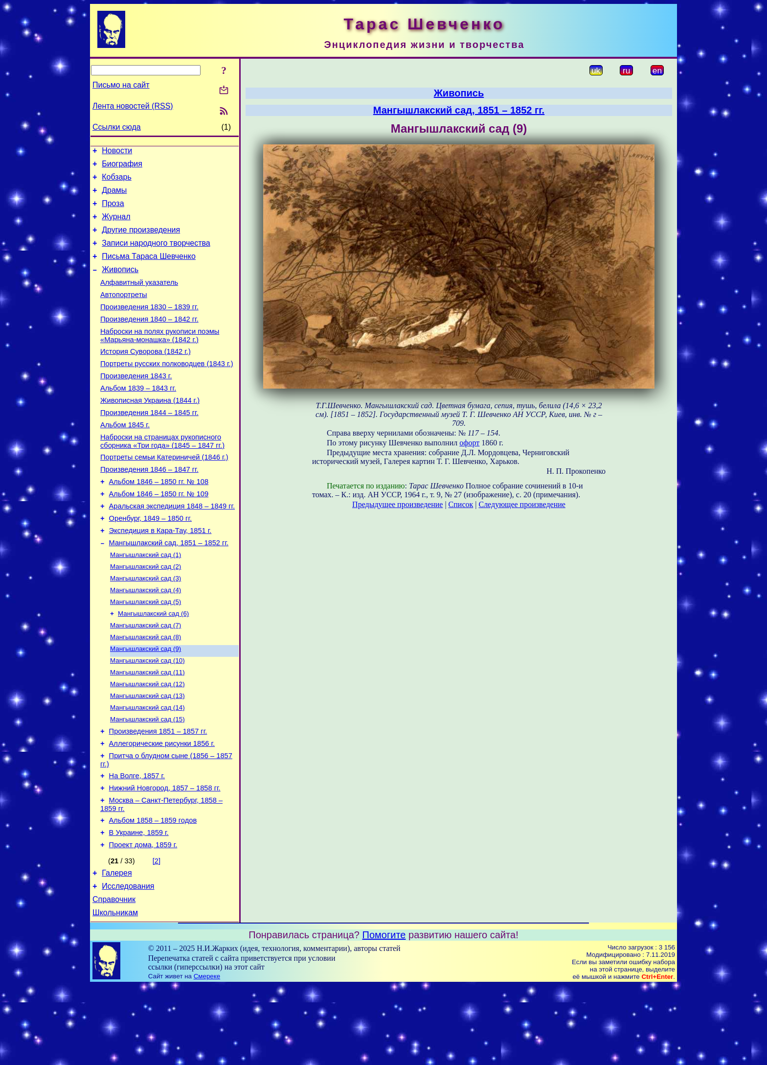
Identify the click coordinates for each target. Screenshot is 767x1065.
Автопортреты (123, 312)
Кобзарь (117, 181)
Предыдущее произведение (397, 504)
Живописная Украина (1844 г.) (150, 430)
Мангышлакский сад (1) (145, 601)
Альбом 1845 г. (125, 457)
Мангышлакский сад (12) (147, 741)
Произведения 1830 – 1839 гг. (149, 326)
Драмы (114, 196)
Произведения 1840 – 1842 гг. (149, 340)
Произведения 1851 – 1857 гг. (158, 793)
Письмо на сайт (120, 85)
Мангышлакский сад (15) (147, 779)
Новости (117, 152)
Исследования (128, 962)
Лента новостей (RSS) (132, 106)
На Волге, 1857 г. (137, 842)
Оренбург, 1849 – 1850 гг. (150, 561)
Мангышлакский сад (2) (145, 614)
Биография (122, 166)
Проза (113, 211)
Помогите (384, 1014)
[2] (156, 934)
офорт (469, 443)
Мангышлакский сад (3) (145, 626)
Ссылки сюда (116, 127)
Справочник (113, 977)
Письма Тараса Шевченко (149, 269)
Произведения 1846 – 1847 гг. (149, 506)
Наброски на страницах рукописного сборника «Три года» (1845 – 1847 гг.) (162, 475)
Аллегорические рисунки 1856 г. (162, 806)
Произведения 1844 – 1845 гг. (149, 443)
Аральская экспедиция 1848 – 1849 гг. (172, 547)
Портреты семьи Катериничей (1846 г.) (164, 492)
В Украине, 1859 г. (139, 904)
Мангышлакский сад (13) (147, 754)
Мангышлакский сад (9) (145, 703)
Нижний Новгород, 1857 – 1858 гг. (165, 855)
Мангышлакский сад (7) (145, 677)
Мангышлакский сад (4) (145, 639)
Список (461, 504)
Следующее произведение (521, 504)
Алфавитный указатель (139, 298)
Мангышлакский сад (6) (153, 665)
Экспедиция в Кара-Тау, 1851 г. (160, 575)
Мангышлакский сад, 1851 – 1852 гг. (168, 588)
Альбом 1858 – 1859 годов (153, 891)
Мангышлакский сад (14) (147, 766)
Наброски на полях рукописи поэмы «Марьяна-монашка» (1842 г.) (159, 357)
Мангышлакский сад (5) (145, 652)
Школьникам (115, 992)
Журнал (116, 225)
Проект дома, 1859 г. (143, 918)
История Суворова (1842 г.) (145, 375)
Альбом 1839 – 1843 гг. (138, 416)
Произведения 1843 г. (136, 402)
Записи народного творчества (156, 255)
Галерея (117, 948)
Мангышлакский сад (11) (147, 728)
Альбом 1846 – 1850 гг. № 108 (159, 520)
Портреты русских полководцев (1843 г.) (166, 389)
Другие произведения (141, 240)
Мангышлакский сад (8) (145, 690)
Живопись (120, 284)
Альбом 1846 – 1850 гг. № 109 (159, 533)
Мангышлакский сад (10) (147, 715)
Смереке (207, 1055)
